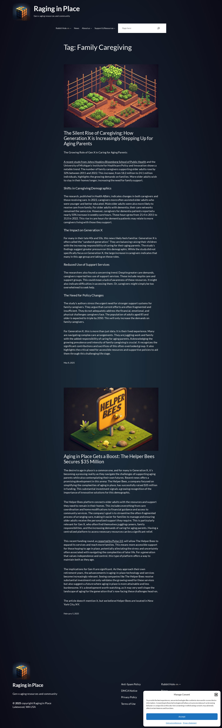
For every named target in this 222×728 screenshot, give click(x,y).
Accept (182, 716)
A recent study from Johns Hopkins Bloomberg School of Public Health (105, 161)
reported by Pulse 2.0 (110, 541)
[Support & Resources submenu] (114, 28)
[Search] (159, 28)
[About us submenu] (91, 28)
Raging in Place (57, 8)
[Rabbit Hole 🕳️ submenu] (70, 28)
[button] (216, 694)
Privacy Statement (189, 723)
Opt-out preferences (173, 723)
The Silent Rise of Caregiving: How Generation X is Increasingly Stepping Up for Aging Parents (108, 138)
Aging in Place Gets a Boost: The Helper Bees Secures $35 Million (109, 459)
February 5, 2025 (71, 613)
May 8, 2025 (69, 362)
